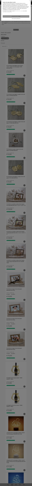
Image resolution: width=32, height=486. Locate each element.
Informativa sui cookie (19, 10)
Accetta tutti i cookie (16, 16)
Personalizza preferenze (16, 18)
